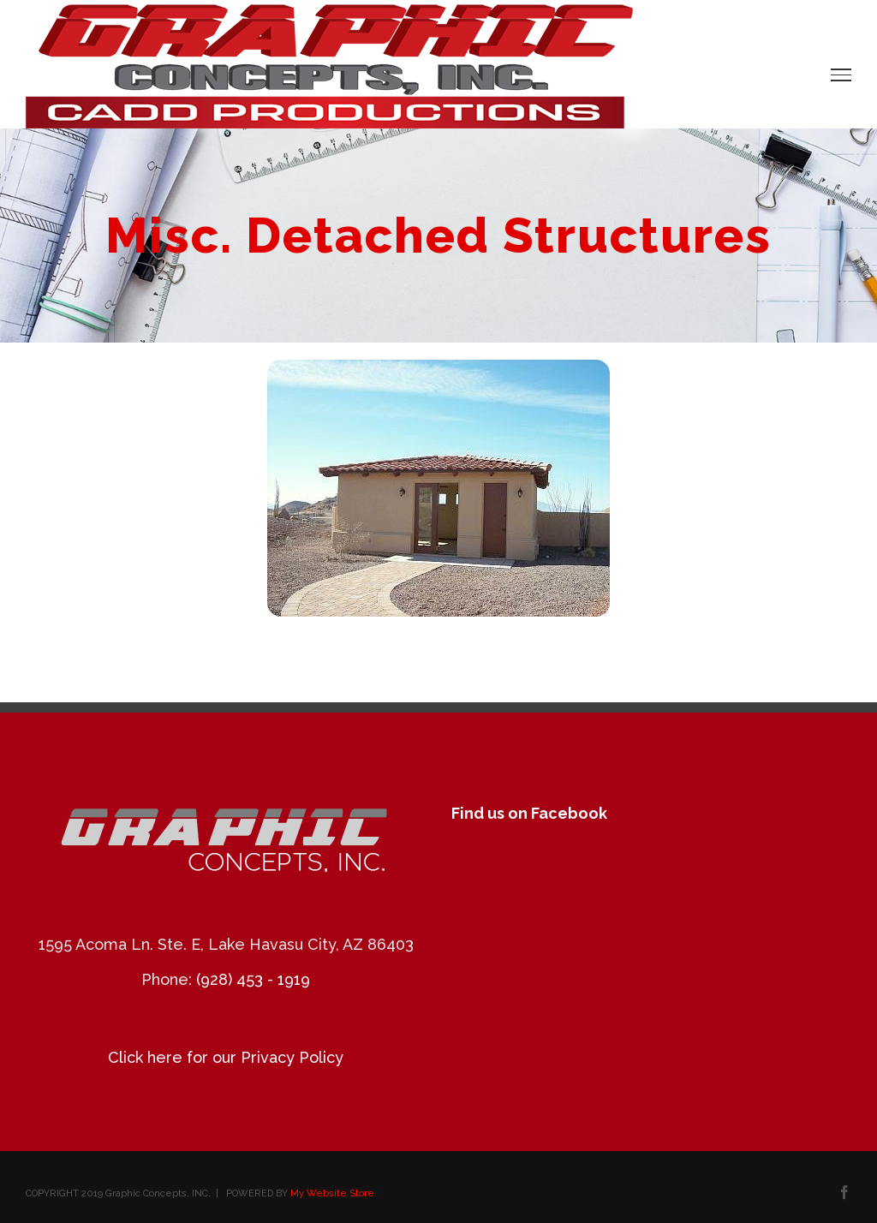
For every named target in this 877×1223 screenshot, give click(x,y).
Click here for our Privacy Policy (225, 1057)
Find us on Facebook (529, 813)
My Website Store (332, 1193)
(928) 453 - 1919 (253, 979)
